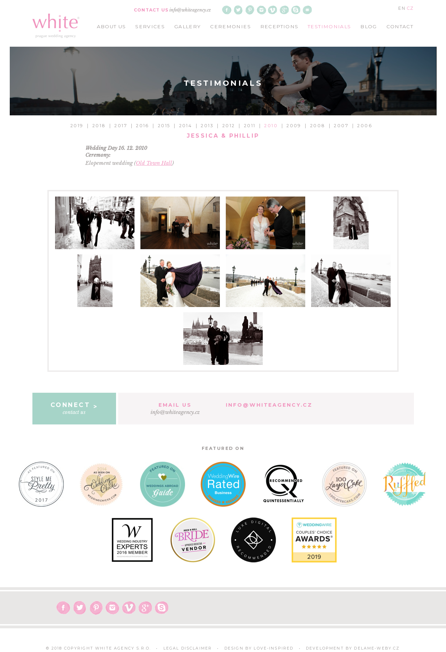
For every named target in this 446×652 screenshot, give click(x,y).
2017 (120, 125)
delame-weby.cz (377, 648)
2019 (77, 125)
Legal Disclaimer (187, 648)
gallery (187, 26)
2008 (317, 125)
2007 (341, 125)
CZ (410, 8)
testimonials (329, 26)
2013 (207, 125)
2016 (142, 125)
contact (400, 26)
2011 (250, 125)
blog (368, 26)
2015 (164, 125)
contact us (74, 408)
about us (111, 26)
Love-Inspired (273, 648)
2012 (228, 125)
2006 (364, 125)
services (150, 26)
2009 (293, 125)
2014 (185, 125)
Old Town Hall (154, 163)
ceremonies (230, 26)
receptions (279, 26)
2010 (271, 125)
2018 (99, 125)
